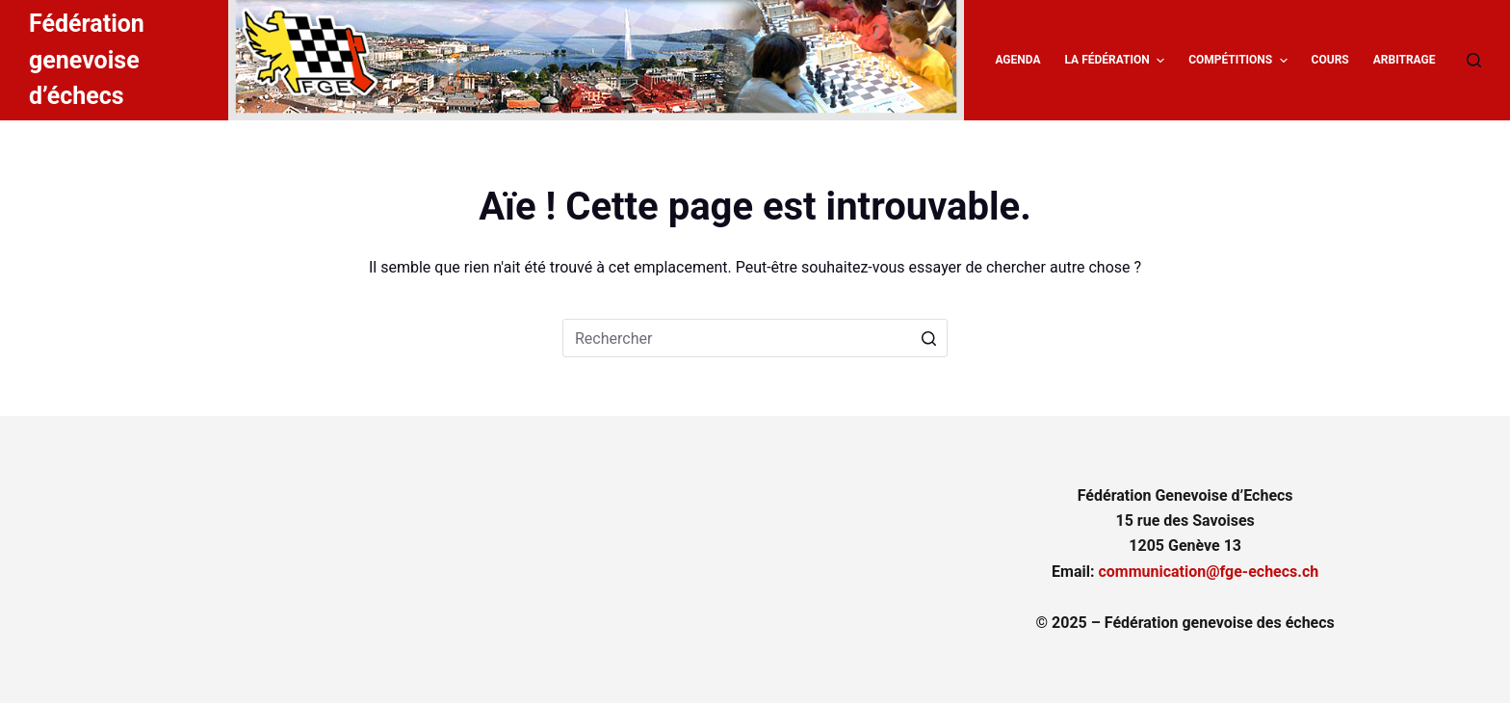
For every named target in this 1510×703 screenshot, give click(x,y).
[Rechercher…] (755, 338)
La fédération (1116, 60)
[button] (1160, 60)
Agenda (1017, 59)
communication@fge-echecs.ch (1208, 571)
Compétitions (1239, 60)
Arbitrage (1404, 59)
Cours (1330, 59)
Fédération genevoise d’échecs (86, 60)
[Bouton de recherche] (928, 338)
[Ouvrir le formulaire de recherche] (1474, 60)
